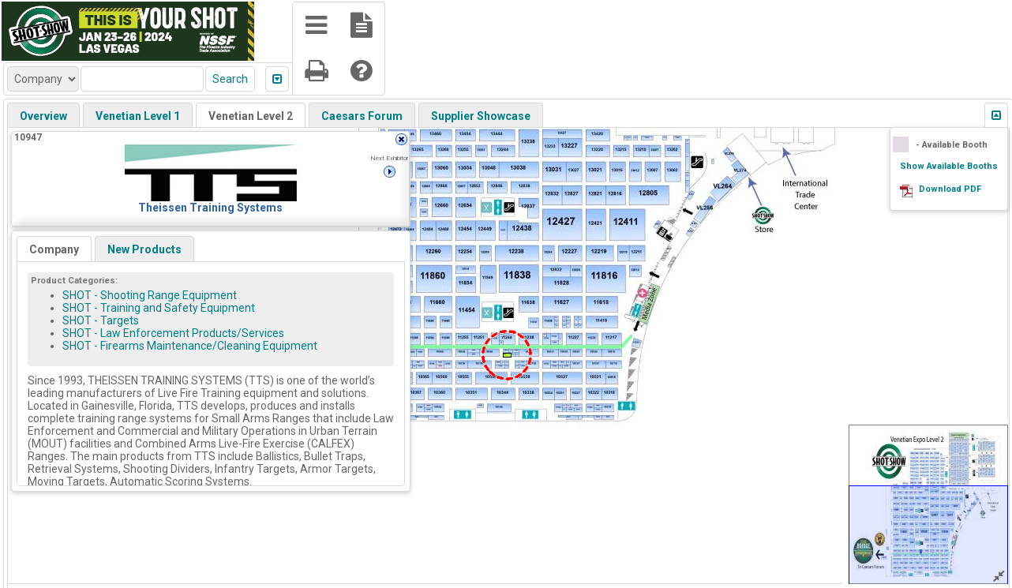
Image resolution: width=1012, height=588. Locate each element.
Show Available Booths (949, 166)
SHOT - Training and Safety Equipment (158, 307)
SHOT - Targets (100, 320)
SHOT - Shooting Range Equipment (149, 295)
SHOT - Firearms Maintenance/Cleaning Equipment (189, 345)
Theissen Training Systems (210, 207)
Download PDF (950, 189)
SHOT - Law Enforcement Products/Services (173, 333)
